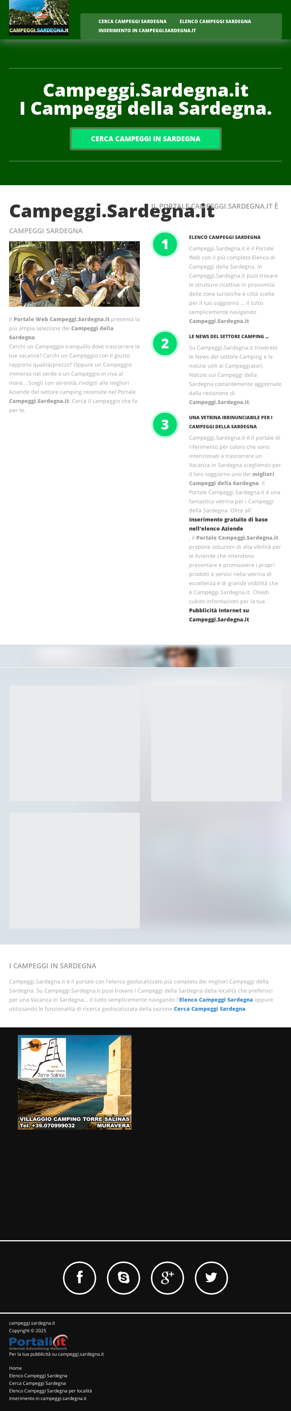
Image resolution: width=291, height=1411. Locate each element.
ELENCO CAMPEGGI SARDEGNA (215, 21)
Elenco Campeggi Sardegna (225, 237)
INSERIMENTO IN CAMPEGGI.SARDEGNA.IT (147, 30)
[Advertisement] (77, 744)
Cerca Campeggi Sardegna (210, 1008)
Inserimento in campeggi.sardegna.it (47, 1398)
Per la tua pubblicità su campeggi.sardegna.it (56, 1354)
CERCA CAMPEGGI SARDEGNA (133, 21)
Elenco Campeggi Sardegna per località (50, 1391)
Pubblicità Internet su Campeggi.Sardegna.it (219, 615)
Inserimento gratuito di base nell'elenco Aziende (228, 524)
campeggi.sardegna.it (32, 1323)
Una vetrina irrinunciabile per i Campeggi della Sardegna (230, 422)
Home (15, 1368)
